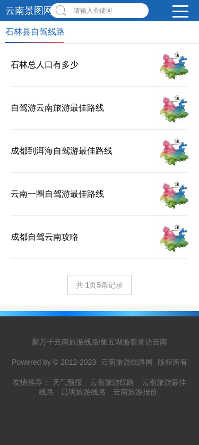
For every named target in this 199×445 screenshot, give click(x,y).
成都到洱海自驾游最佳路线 (62, 150)
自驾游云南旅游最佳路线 (57, 107)
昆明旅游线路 (83, 392)
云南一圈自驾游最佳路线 (57, 193)
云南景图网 (29, 10)
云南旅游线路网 (127, 362)
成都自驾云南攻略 (45, 236)
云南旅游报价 (135, 392)
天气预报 (67, 382)
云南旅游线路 (112, 382)
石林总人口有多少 (45, 64)
